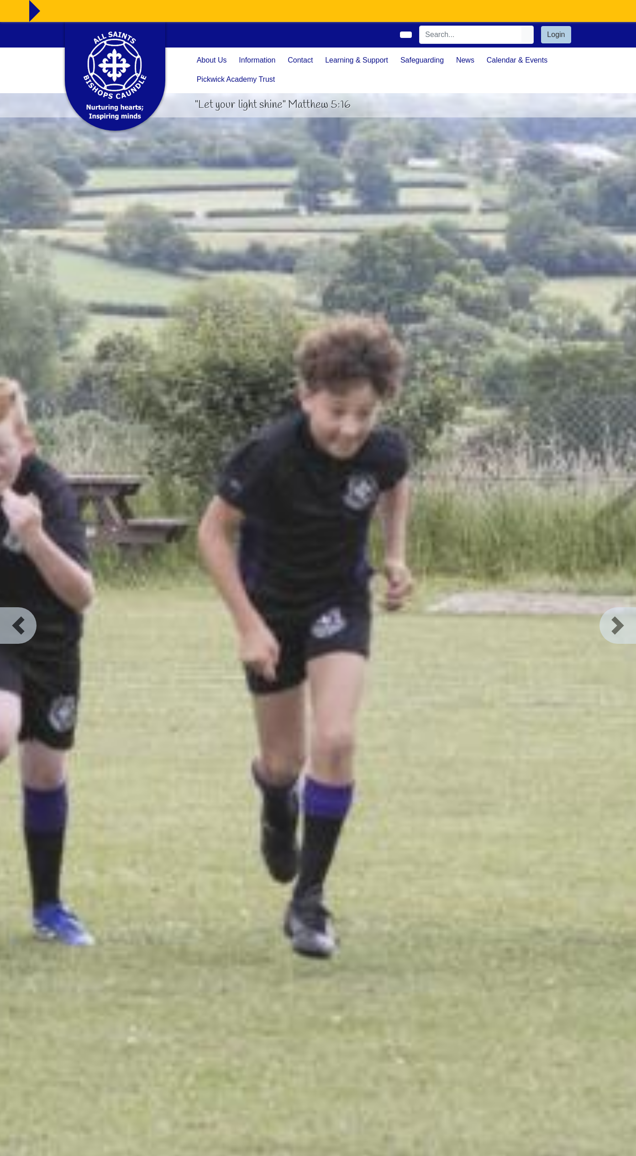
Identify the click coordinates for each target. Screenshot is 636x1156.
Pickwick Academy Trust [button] (236, 79)
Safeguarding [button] (422, 60)
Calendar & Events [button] (517, 60)
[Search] (471, 34)
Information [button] (257, 60)
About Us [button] (212, 60)
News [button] (465, 60)
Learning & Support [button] (356, 60)
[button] (18, 625)
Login (556, 34)
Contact (300, 60)
